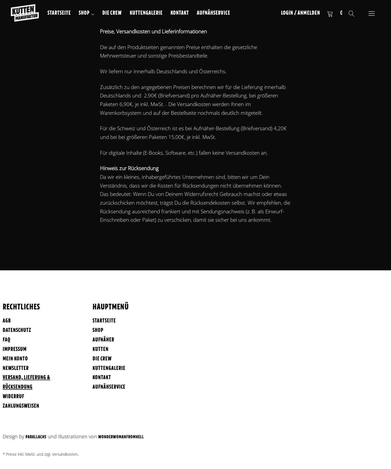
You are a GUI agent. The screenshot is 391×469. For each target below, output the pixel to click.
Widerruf (13, 397)
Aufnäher (103, 340)
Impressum (15, 349)
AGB (7, 321)
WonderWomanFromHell (121, 437)
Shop (84, 13)
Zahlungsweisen (21, 406)
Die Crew (112, 13)
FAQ (7, 340)
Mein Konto (15, 359)
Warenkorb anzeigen (330, 13)
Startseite (59, 13)
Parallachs (36, 437)
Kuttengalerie (146, 13)
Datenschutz (17, 330)
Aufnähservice (213, 13)
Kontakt (180, 13)
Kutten (101, 349)
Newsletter (16, 368)
